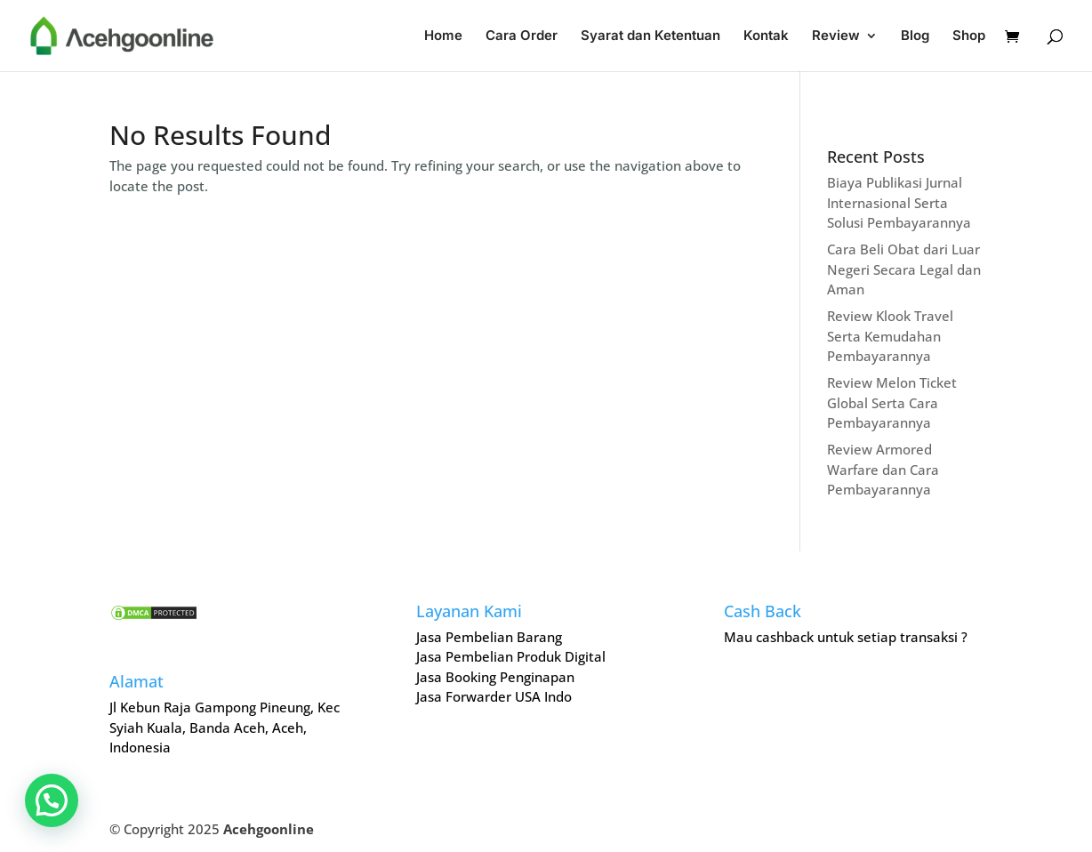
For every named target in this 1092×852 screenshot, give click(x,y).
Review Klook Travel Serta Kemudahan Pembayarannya (890, 336)
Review (836, 36)
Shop (968, 36)
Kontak (766, 36)
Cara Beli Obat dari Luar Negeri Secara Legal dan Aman (904, 269)
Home (443, 36)
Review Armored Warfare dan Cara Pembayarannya (883, 469)
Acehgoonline (268, 829)
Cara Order (522, 36)
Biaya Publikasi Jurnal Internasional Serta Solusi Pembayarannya (899, 202)
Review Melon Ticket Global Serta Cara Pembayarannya (892, 402)
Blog (915, 36)
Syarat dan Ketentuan (650, 36)
